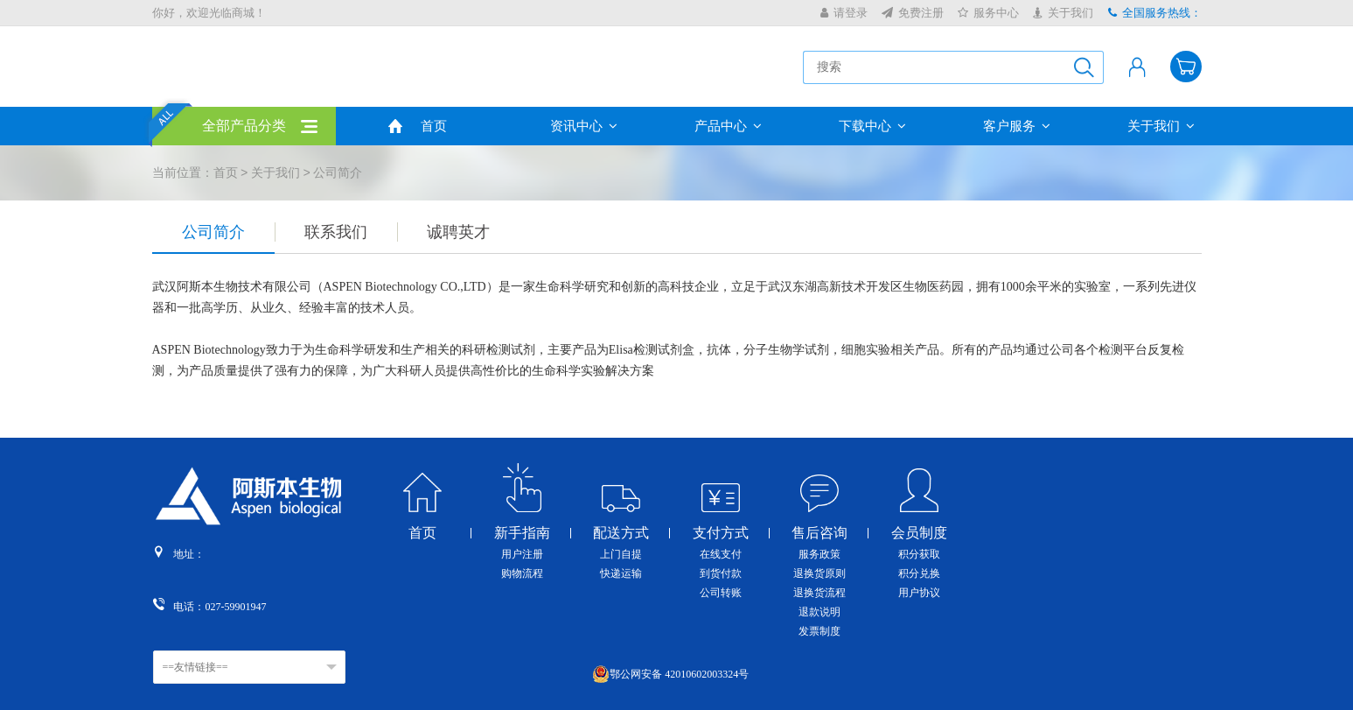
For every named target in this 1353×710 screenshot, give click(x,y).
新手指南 (522, 533)
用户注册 (522, 554)
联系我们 (335, 232)
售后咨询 (819, 533)
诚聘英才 (458, 232)
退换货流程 (819, 593)
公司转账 (721, 593)
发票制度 (819, 631)
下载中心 (872, 126)
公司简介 (213, 232)
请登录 (844, 12)
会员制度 (919, 533)
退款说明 (819, 612)
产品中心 (728, 126)
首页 (434, 126)
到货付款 (721, 573)
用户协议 (919, 593)
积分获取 (919, 554)
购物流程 (522, 573)
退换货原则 (819, 573)
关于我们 (1063, 12)
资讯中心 (583, 126)
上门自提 (621, 554)
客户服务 (1016, 126)
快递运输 (621, 573)
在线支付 (721, 554)
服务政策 (819, 554)
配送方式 (621, 533)
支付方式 (721, 533)
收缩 (1341, 288)
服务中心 (988, 12)
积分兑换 (919, 573)
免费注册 (913, 12)
